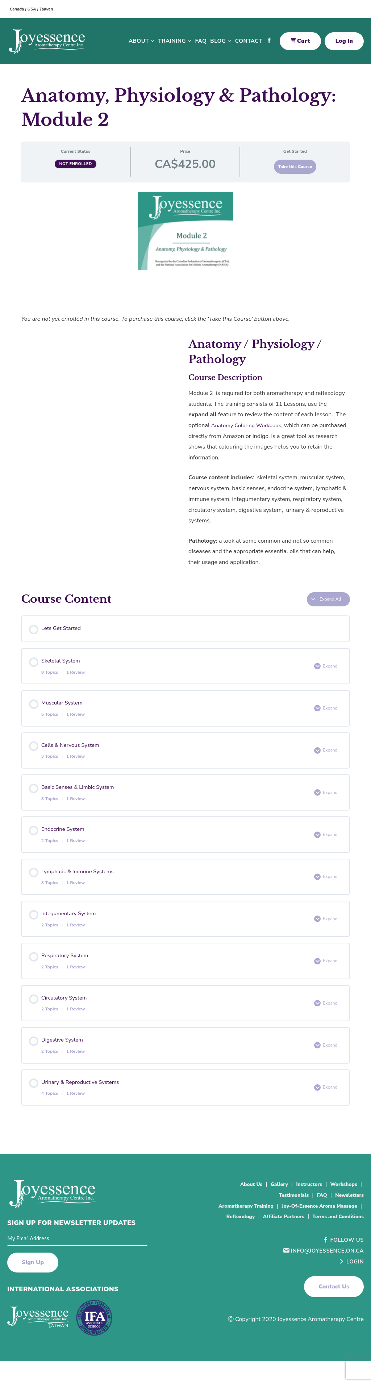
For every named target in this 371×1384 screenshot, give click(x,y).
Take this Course (295, 171)
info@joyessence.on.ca (320, 1284)
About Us (236, 1207)
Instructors (301, 1207)
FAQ (201, 43)
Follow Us (341, 1273)
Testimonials (284, 1217)
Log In (344, 43)
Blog (218, 43)
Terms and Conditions (333, 1250)
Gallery (268, 1207)
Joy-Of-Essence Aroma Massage (270, 1239)
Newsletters (347, 1217)
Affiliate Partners (270, 1250)
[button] (334, 1319)
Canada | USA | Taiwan (36, 9)
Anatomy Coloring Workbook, (249, 430)
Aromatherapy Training (324, 1228)
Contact (248, 43)
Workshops (341, 1207)
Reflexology (340, 1239)
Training (172, 43)
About (139, 43)
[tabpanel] (185, 390)
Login (350, 1295)
